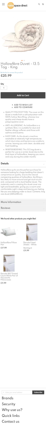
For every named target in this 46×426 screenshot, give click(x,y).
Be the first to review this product (12, 72)
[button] (40, 36)
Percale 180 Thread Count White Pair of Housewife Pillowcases (9, 277)
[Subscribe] (38, 392)
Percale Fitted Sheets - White (29, 244)
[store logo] (17, 5)
